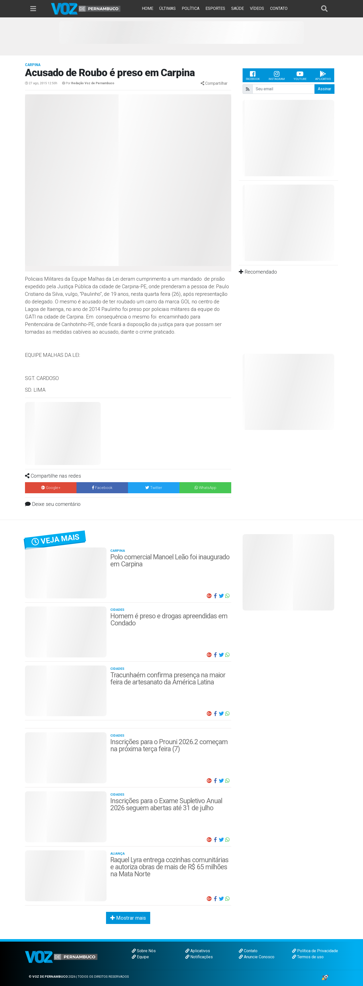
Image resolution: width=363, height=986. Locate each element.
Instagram (277, 75)
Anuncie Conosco (256, 956)
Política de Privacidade (315, 950)
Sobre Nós (144, 950)
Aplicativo (323, 75)
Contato (248, 950)
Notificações (199, 956)
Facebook (253, 75)
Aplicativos (197, 950)
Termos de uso (308, 956)
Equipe (140, 956)
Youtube (300, 75)
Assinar (324, 88)
